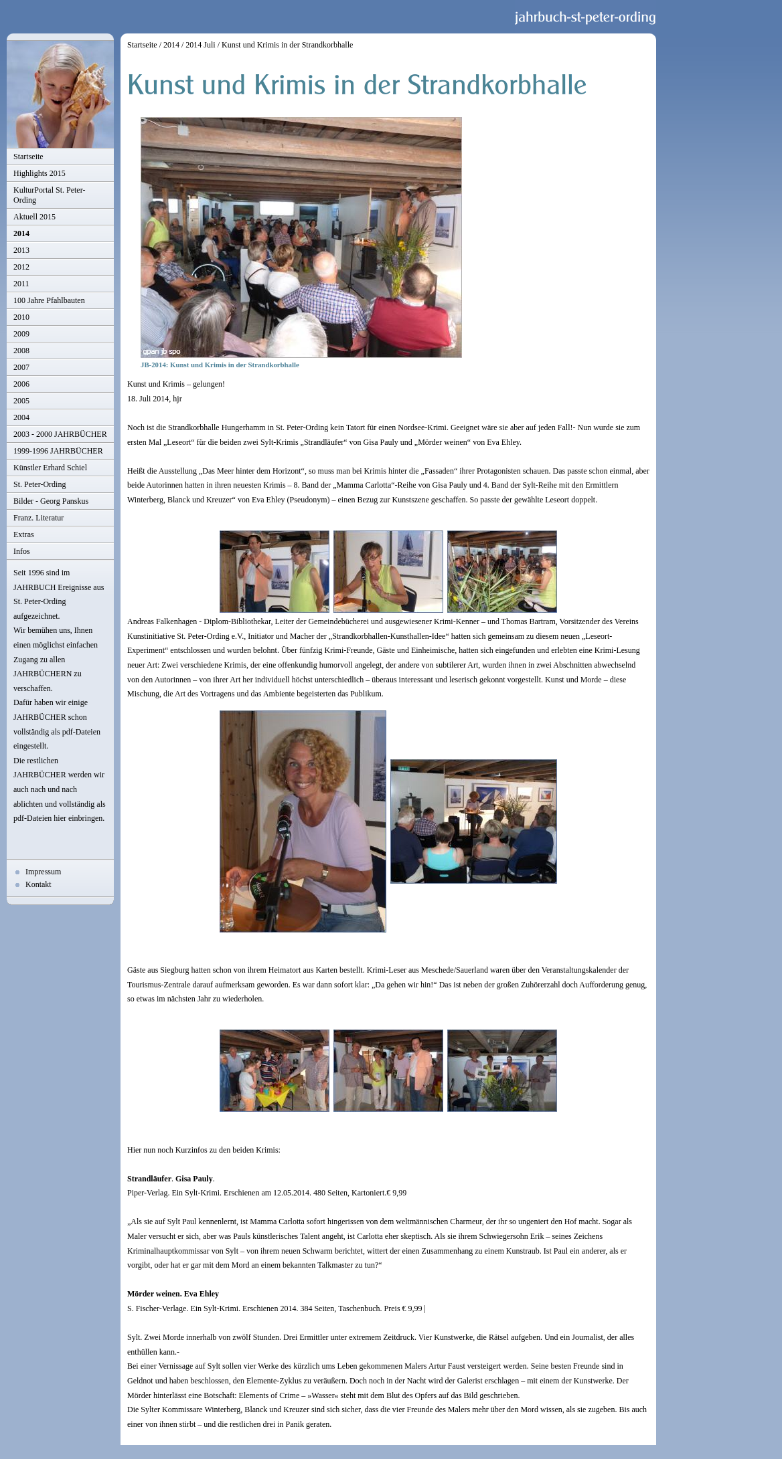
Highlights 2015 (39, 173)
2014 (21, 233)
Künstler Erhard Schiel (50, 467)
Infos (21, 551)
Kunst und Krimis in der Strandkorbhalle (287, 45)
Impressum (43, 871)
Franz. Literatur (38, 517)
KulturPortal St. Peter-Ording (49, 195)
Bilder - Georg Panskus (50, 501)
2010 (21, 317)
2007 (21, 367)
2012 (21, 267)
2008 (21, 350)
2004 (21, 417)
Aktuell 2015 (34, 216)
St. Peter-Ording (39, 484)
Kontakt (38, 884)
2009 (21, 333)
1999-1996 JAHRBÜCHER (58, 451)
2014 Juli (200, 45)
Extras (23, 534)
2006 (21, 384)
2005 (21, 400)
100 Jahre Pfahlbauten (49, 300)
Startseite (28, 156)
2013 (21, 250)
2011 (21, 283)
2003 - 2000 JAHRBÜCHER (60, 434)
